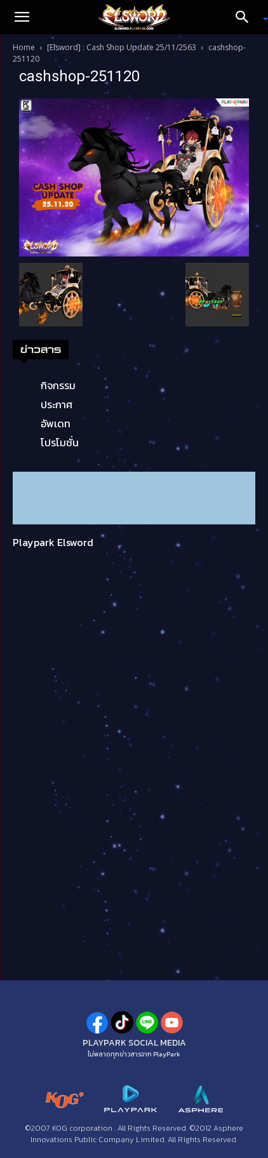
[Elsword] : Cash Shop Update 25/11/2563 (121, 47)
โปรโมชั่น (60, 442)
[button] (21, 17)
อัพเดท (55, 423)
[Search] (246, 17)
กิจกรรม (58, 385)
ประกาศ (56, 404)
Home (24, 47)
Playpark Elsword (53, 542)
